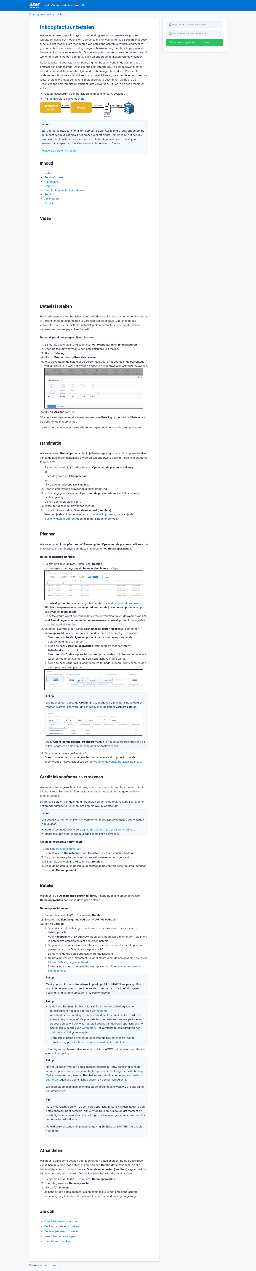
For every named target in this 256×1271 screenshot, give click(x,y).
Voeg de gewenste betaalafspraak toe (117, 761)
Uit (59, 1265)
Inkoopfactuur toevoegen (60, 1236)
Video (48, 173)
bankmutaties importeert (100, 514)
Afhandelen (51, 199)
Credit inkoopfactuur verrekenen (64, 190)
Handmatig (51, 182)
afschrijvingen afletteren (59, 519)
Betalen (49, 194)
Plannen (49, 186)
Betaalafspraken (54, 177)
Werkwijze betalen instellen (58, 150)
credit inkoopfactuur (67, 849)
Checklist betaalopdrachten (61, 1221)
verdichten (88, 1028)
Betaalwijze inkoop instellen (61, 1231)
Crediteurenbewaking (57, 1241)
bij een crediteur (124, 829)
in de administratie (98, 829)
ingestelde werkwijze (128, 603)
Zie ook (49, 203)
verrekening (99, 1011)
